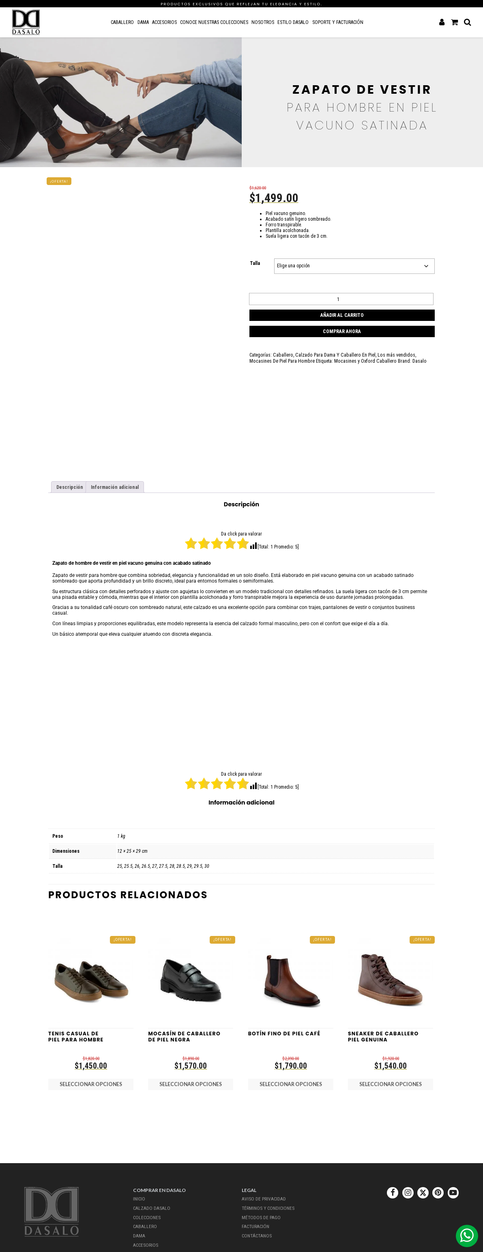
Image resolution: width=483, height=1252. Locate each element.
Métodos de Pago (261, 1215)
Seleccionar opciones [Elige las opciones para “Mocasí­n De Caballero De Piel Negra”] (190, 1082)
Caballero (122, 22)
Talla (255, 263)
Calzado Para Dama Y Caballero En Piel (331, 352)
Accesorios (164, 22)
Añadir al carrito (341, 313)
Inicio (139, 1198)
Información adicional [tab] (112, 487)
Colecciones (147, 1215)
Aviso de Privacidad (263, 1198)
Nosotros (262, 22)
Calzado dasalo (151, 1207)
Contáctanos (257, 1232)
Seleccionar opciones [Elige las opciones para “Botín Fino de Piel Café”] (290, 1082)
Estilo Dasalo (293, 22)
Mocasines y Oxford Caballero (338, 358)
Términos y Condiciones (269, 1207)
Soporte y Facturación (337, 22)
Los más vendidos (390, 352)
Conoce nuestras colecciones (214, 22)
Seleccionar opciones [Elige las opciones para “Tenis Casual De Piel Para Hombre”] (90, 1082)
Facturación (255, 1224)
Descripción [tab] (69, 487)
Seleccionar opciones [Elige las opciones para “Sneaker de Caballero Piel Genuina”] (390, 1082)
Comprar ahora (342, 329)
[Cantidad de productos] (341, 298)
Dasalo (390, 358)
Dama (142, 22)
